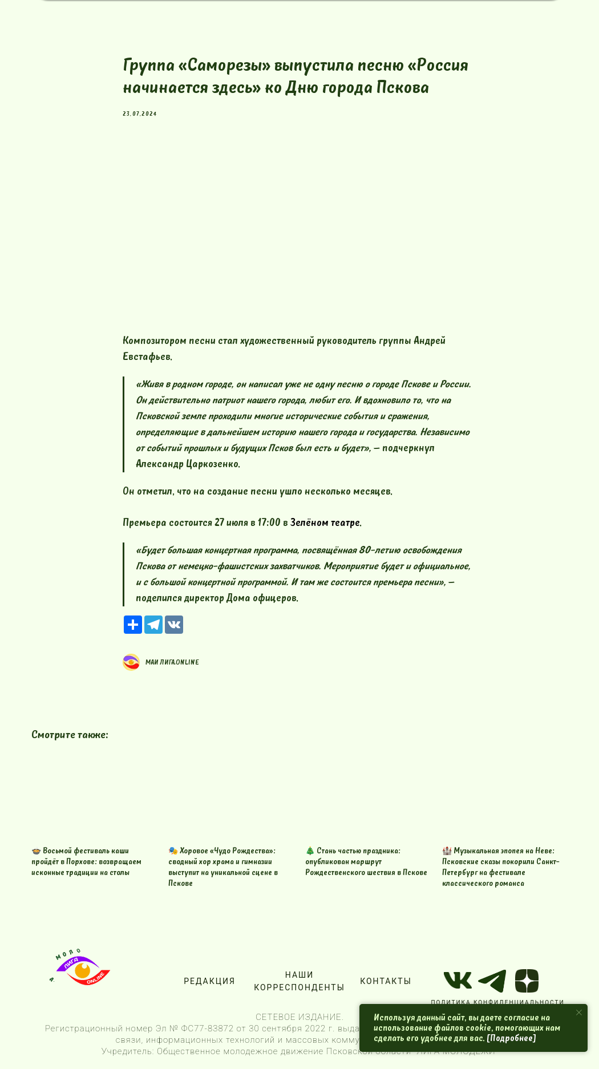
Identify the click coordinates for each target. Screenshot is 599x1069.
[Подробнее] (511, 1038)
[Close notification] (579, 1012)
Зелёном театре (325, 523)
